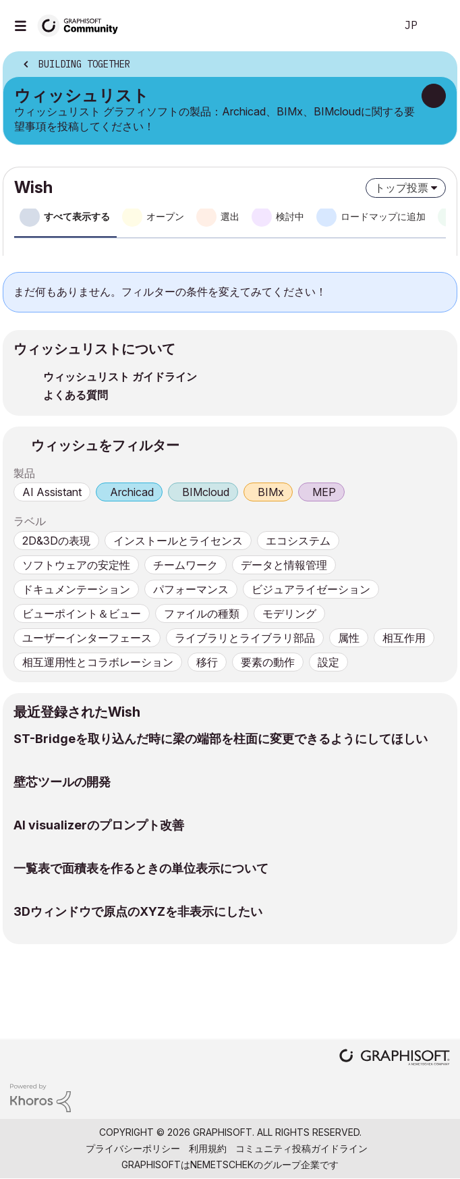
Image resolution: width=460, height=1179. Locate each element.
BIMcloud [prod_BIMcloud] (205, 492)
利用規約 (208, 1148)
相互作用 (404, 638)
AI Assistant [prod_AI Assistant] (52, 492)
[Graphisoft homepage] (394, 1058)
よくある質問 (75, 395)
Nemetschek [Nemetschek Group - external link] (222, 1164)
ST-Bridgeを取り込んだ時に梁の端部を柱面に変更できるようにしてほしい (220, 739)
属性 (349, 638)
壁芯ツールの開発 (62, 782)
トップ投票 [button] (401, 187)
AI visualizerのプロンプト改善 (98, 825)
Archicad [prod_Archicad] (132, 492)
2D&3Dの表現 (56, 540)
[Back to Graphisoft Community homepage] (82, 24)
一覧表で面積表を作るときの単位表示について (140, 868)
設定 (328, 662)
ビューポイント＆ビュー (81, 613)
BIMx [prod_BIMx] (271, 492)
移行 (207, 662)
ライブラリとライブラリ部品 (245, 638)
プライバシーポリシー (133, 1148)
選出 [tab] (230, 217)
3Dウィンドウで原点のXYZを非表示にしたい (137, 911)
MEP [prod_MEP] (324, 492)
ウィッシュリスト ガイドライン (120, 376)
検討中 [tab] (290, 217)
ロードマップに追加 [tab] (383, 217)
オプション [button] (438, 65)
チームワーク (185, 565)
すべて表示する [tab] (77, 217)
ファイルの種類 (201, 613)
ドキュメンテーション (76, 589)
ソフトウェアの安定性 (76, 565)
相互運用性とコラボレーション (97, 662)
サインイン (438, 26)
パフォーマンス (191, 589)
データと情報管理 (284, 565)
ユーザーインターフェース (87, 638)
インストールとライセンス (178, 540)
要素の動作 (268, 662)
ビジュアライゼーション (311, 589)
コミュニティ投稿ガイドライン (301, 1148)
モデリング (289, 613)
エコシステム (298, 540)
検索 (365, 25)
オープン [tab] (165, 217)
